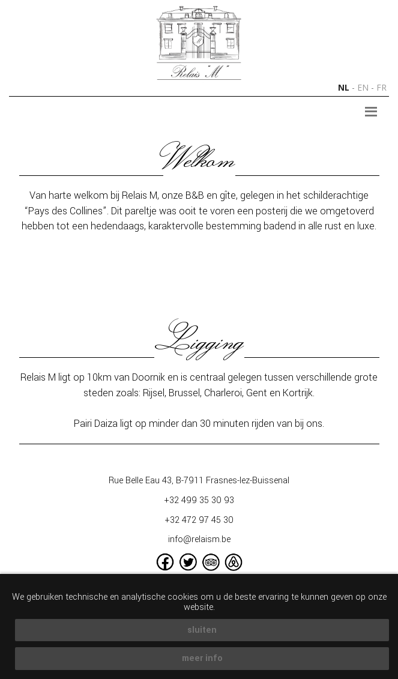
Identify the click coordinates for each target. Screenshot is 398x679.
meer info (202, 658)
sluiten (202, 630)
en (363, 87)
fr (381, 87)
